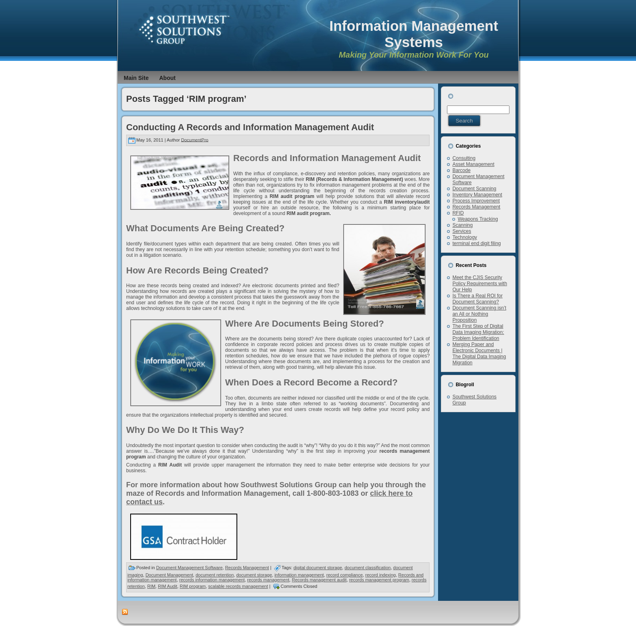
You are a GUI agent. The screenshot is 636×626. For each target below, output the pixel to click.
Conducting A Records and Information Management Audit (250, 127)
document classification (367, 567)
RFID (458, 213)
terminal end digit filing (476, 243)
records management (268, 579)
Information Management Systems (413, 34)
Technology (464, 237)
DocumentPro (194, 139)
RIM (151, 586)
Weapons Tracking (478, 219)
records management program (379, 579)
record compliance (344, 574)
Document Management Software (189, 567)
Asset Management (473, 164)
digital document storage (318, 567)
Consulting (463, 158)
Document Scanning (474, 188)
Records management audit (319, 579)
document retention (215, 574)
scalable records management (238, 586)
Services (461, 231)
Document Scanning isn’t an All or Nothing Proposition (479, 314)
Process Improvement (476, 201)
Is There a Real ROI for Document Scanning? (477, 299)
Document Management (169, 574)
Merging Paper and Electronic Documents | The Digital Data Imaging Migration (479, 354)
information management (299, 574)
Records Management (247, 567)
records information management (212, 579)
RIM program (193, 586)
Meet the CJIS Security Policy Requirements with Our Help (479, 284)
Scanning (462, 225)
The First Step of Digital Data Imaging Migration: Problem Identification (478, 332)
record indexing (380, 574)
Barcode (461, 170)
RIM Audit (167, 586)
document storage (254, 574)
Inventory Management (477, 195)
